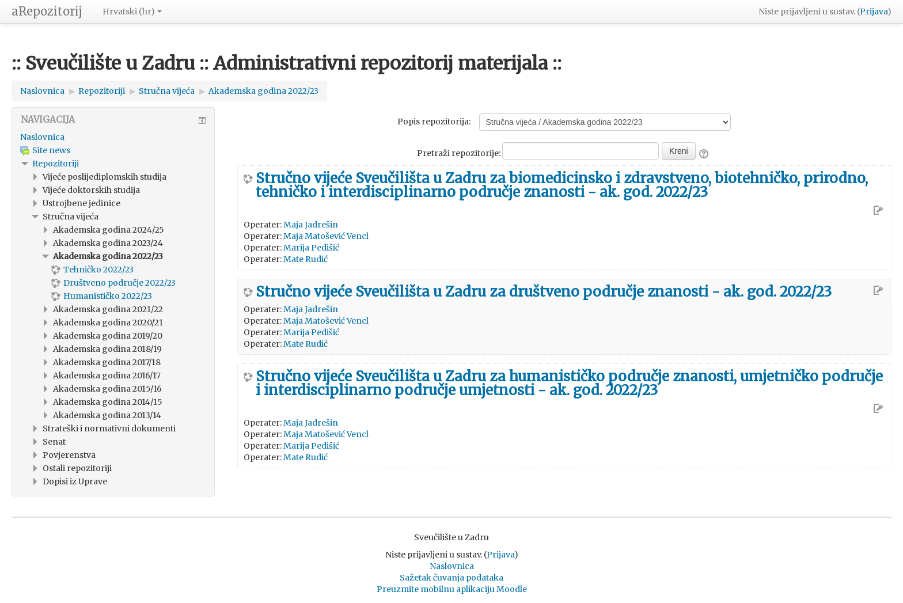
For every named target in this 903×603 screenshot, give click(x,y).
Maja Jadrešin (310, 224)
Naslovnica (42, 137)
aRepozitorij (47, 11)
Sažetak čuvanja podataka (451, 577)
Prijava (873, 11)
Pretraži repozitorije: (459, 153)
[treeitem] (113, 137)
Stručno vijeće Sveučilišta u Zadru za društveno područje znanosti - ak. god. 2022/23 (544, 292)
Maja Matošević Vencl (326, 236)
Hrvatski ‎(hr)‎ (132, 11)
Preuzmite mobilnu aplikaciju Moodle (452, 589)
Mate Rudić (305, 259)
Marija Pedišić (311, 247)
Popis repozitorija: (434, 121)
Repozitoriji (55, 163)
